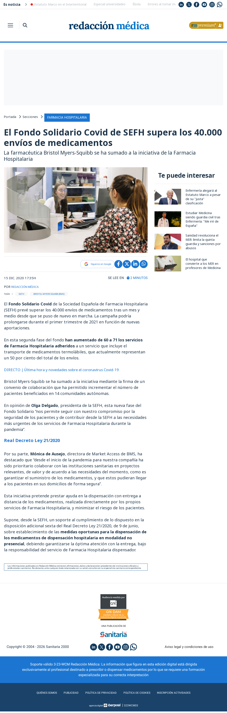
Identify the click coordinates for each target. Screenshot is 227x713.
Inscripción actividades (184, 694)
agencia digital (96, 707)
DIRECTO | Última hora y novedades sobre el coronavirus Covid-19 (67, 370)
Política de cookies (140, 694)
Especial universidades (109, 4)
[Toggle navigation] (10, 25)
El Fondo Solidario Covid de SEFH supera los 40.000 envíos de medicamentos (103, 137)
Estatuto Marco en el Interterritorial (60, 4)
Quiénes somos (34, 694)
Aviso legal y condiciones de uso (189, 648)
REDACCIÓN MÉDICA (27, 287)
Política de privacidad (97, 694)
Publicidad (62, 694)
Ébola (137, 4)
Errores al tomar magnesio (167, 4)
